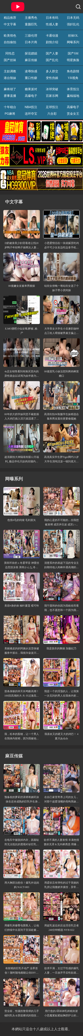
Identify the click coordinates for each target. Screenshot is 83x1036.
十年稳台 (10, 107)
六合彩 (52, 113)
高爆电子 (31, 95)
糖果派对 (31, 89)
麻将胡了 (10, 89)
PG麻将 (10, 113)
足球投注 (52, 107)
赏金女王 (73, 113)
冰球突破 (52, 89)
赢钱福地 (73, 95)
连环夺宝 (31, 113)
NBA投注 (31, 107)
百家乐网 (52, 95)
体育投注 (73, 89)
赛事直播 (10, 95)
